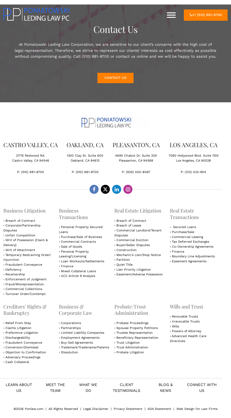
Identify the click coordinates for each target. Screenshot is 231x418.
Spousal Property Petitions (137, 328)
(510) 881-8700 (32, 172)
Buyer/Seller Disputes (133, 245)
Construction (126, 250)
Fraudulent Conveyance (23, 264)
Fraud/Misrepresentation (24, 284)
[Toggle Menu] (171, 15)
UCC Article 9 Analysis (78, 276)
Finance (67, 266)
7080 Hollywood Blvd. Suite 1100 (194, 155)
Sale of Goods (71, 246)
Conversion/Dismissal (21, 347)
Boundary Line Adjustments (193, 256)
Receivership (15, 274)
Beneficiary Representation (137, 337)
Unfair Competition (20, 235)
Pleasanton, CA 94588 (136, 160)
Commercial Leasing (187, 237)
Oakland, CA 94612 (85, 160)
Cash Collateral (17, 362)
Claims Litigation (18, 328)
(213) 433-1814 (195, 172)
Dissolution (69, 352)
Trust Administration (132, 347)
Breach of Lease (128, 225)
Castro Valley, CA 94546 (30, 160)
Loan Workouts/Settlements (82, 261)
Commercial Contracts (78, 241)
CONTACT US (115, 78)
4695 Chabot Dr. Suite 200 (136, 155)
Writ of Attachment (20, 250)
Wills (175, 326)
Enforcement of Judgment (25, 279)
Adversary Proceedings (22, 357)
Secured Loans (184, 227)
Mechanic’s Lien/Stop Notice (138, 255)
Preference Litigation (21, 332)
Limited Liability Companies (82, 332)
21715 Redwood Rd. (30, 155)
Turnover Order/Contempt (25, 294)
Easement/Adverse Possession (139, 274)
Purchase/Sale (183, 232)
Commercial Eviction (132, 240)
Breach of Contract (20, 220)
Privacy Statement (128, 409)
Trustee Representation (134, 332)
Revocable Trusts (185, 316)
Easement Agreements (189, 261)
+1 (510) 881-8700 (206, 15)
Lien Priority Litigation (133, 269)
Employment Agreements (80, 337)
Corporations (71, 323)
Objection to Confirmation (25, 352)
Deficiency (13, 269)
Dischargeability (17, 337)
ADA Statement (159, 409)
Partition (123, 259)
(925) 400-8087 (138, 172)
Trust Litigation (128, 342)
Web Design (186, 409)
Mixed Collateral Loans (78, 271)
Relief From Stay (18, 323)
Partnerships (71, 328)
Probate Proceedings (132, 323)
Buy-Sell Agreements (77, 342)
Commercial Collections (23, 289)
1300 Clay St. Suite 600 (85, 155)
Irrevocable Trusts (186, 321)
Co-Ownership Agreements (192, 246)
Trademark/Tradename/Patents (85, 347)
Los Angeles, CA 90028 (193, 160)
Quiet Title (124, 264)
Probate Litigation (130, 352)
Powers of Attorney (186, 331)
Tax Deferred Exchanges (190, 241)
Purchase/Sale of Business (81, 237)
